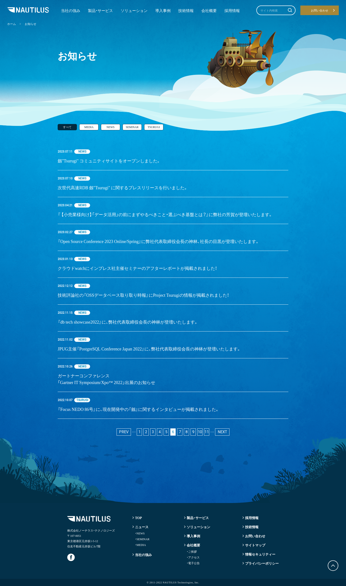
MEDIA (88, 127)
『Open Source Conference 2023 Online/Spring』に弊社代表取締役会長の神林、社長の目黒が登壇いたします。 (159, 241)
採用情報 (232, 10)
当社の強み (70, 10)
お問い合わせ (255, 536)
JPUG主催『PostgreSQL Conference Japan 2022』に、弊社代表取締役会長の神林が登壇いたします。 (149, 348)
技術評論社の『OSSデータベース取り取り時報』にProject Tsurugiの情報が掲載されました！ (143, 295)
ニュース (141, 526)
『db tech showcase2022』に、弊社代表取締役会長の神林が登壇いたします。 (128, 322)
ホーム (11, 24)
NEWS (110, 127)
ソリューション (134, 10)
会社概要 (209, 10)
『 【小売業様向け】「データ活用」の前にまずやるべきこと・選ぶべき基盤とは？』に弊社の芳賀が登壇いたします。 (165, 214)
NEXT (222, 432)
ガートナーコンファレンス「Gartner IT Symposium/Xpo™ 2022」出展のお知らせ (109, 378)
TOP (138, 517)
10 (200, 432)
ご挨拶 (192, 551)
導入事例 (163, 10)
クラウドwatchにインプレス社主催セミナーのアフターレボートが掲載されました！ (137, 268)
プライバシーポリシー (262, 563)
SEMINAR (132, 127)
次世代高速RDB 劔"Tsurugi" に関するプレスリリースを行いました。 (123, 187)
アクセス (193, 557)
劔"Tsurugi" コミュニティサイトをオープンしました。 (109, 160)
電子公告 (193, 563)
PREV (124, 432)
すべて (67, 127)
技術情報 (186, 10)
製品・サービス (100, 10)
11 (206, 432)
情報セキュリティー (260, 554)
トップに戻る (333, 565)
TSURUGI (154, 127)
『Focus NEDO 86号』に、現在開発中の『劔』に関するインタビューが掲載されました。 (138, 409)
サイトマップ (255, 545)
